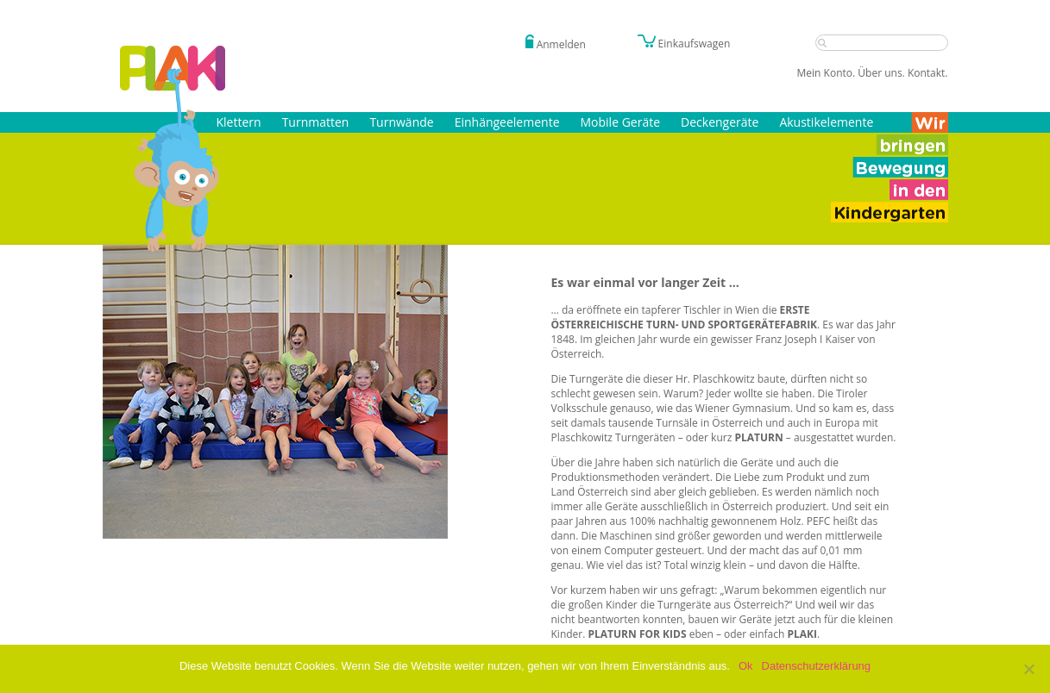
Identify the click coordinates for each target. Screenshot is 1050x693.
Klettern (239, 122)
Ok (746, 665)
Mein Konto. (826, 73)
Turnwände (401, 122)
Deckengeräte (719, 122)
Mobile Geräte (621, 122)
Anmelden (561, 44)
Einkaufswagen (684, 43)
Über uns (880, 73)
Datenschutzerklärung (816, 665)
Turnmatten (315, 122)
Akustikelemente (826, 122)
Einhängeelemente (507, 122)
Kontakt (926, 73)
